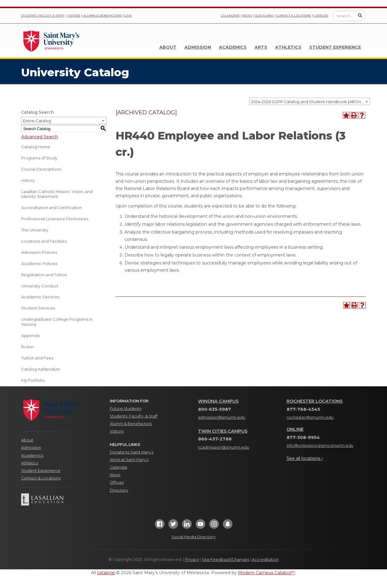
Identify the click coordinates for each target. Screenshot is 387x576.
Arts (261, 47)
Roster (27, 346)
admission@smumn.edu (221, 417)
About (168, 47)
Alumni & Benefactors (102, 15)
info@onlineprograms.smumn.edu (320, 445)
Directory (119, 490)
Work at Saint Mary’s (129, 459)
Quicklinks (264, 15)
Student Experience (335, 47)
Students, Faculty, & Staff (134, 416)
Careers (321, 15)
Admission (197, 47)
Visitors (73, 15)
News (247, 15)
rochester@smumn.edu (310, 417)
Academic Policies (39, 263)
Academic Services (40, 296)
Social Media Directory (193, 537)
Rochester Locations (315, 401)
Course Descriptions (41, 169)
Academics (233, 47)
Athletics (288, 47)
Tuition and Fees (37, 357)
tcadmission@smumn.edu (223, 447)
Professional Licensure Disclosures (54, 218)
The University (34, 229)
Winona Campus (218, 401)
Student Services (38, 308)
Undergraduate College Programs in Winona (57, 322)
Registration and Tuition (44, 274)
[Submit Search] (360, 15)
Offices (117, 482)
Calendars (230, 15)
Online (295, 429)
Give (128, 15)
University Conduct (39, 285)
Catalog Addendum (40, 369)
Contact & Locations (293, 15)
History (28, 180)
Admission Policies (39, 252)
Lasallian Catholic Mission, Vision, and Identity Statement (57, 194)
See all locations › (305, 458)
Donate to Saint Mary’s (131, 452)
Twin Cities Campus (222, 431)
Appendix (30, 335)
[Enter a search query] (349, 16)
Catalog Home (35, 146)
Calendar (119, 467)
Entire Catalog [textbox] (37, 120)
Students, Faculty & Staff (42, 15)
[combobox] (309, 101)
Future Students (125, 408)
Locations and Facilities (44, 241)
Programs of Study (39, 157)
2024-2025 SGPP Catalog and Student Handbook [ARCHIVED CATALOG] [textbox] (310, 101)
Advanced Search (39, 136)
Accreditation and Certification (51, 207)
